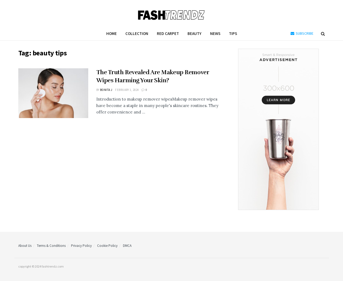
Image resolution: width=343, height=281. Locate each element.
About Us (24, 245)
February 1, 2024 (127, 90)
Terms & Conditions (51, 245)
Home (111, 33)
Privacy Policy (81, 245)
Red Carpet (168, 33)
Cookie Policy (107, 245)
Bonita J (106, 90)
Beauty (194, 33)
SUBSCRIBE (302, 33)
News (215, 33)
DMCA (127, 245)
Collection (136, 33)
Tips (233, 33)
